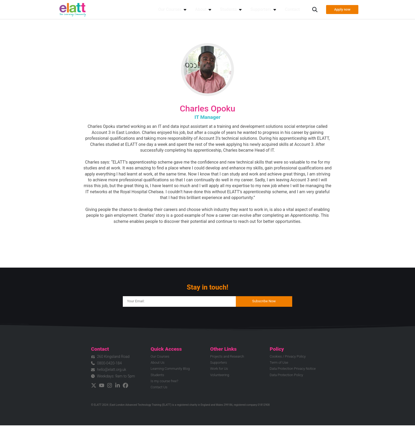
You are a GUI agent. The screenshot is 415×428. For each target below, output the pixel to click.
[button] (311, 9)
